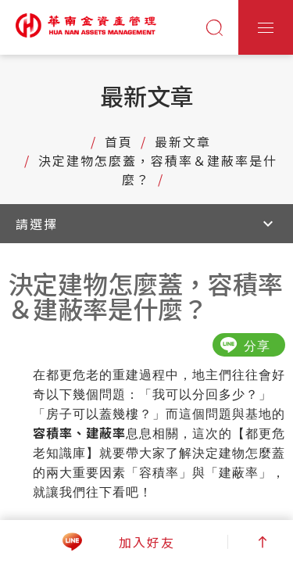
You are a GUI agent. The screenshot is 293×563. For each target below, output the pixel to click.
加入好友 (147, 542)
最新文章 (183, 141)
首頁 (119, 141)
